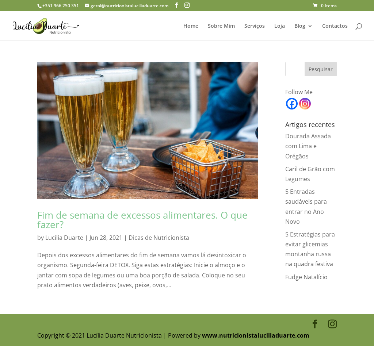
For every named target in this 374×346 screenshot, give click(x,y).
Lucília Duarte (64, 238)
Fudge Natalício (306, 277)
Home (190, 26)
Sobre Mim (221, 26)
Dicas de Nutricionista (159, 238)
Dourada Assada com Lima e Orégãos (308, 146)
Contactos (335, 26)
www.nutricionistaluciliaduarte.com (255, 335)
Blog (299, 26)
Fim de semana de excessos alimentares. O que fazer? (142, 219)
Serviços (254, 26)
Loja (279, 26)
